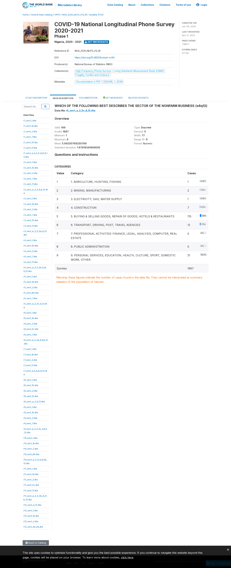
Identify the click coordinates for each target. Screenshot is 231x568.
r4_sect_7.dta (30, 256)
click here (127, 557)
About (131, 4)
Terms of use (183, 4)
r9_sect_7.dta (30, 422)
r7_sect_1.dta (29, 348)
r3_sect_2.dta (30, 208)
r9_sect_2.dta (30, 417)
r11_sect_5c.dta (31, 484)
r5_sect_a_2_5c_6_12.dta (80, 110)
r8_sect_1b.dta (30, 384)
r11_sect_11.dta (30, 490)
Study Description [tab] (36, 97)
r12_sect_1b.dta (31, 515)
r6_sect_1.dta (30, 312)
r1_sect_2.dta (30, 131)
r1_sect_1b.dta (30, 125)
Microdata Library (69, 5)
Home (26, 14)
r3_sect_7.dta (30, 214)
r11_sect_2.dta (30, 479)
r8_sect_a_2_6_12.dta (34, 401)
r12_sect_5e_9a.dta (33, 526)
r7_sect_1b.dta (30, 354)
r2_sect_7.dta (30, 178)
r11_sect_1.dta (30, 468)
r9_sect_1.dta (30, 406)
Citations (164, 4)
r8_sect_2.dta (30, 390)
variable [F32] (96, 14)
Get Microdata (96, 41)
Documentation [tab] (88, 97)
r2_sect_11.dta (30, 183)
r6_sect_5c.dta (30, 328)
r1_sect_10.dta (30, 141)
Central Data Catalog (41, 14)
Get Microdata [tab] (113, 97)
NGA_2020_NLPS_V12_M (74, 14)
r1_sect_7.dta (30, 136)
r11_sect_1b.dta (30, 473)
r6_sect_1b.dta (30, 317)
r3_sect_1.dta (30, 198)
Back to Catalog (35, 542)
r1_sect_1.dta (29, 120)
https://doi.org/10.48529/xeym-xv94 (95, 57)
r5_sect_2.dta (30, 287)
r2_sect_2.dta (30, 172)
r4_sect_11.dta (30, 261)
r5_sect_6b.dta (31, 292)
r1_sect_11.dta (30, 147)
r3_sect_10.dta (30, 219)
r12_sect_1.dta (30, 510)
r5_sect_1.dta (30, 276)
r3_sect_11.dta (30, 225)
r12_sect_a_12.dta (32, 504)
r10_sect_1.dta (30, 437)
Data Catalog (115, 4)
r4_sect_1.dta (30, 239)
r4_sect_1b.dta (30, 245)
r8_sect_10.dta (30, 395)
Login (201, 4)
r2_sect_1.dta (30, 161)
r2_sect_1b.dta (30, 167)
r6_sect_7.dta (30, 334)
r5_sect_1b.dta (30, 281)
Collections (147, 4)
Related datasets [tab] (138, 97)
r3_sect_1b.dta (30, 203)
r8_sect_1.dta (30, 379)
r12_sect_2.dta (30, 520)
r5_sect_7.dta (30, 297)
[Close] (228, 549)
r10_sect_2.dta (30, 448)
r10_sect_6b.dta (31, 453)
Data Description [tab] (63, 98)
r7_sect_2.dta (30, 359)
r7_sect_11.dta (30, 365)
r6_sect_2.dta (30, 323)
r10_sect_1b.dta (31, 442)
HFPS (57, 14)
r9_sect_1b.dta (30, 412)
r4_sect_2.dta (30, 250)
